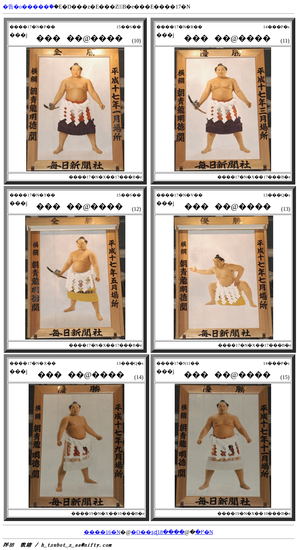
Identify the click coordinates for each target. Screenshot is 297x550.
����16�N (102, 532)
